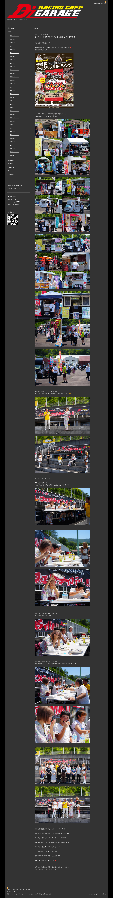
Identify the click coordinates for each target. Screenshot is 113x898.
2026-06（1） (14, 35)
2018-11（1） (14, 135)
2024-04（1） (14, 63)
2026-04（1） (14, 42)
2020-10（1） (14, 111)
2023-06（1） (14, 73)
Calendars (11, 167)
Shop (10, 171)
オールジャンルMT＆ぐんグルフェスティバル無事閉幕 (55, 37)
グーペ (98, 894)
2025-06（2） (14, 49)
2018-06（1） (14, 138)
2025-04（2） (14, 53)
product (11, 160)
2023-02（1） (14, 87)
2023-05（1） (14, 76)
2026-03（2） (14, 46)
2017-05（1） (14, 148)
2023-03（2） (14, 83)
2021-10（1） (14, 100)
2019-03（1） (14, 128)
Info (9, 31)
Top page (11, 28)
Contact (11, 174)
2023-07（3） (14, 70)
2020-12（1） (14, 107)
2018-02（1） (14, 145)
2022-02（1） (14, 94)
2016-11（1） (14, 155)
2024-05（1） (14, 59)
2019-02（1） (14, 131)
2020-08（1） (14, 117)
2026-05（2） (14, 39)
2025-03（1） (14, 56)
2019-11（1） (14, 121)
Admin (104, 894)
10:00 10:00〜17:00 (14, 188)
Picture (10, 164)
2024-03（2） (14, 66)
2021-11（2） (14, 97)
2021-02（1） (14, 104)
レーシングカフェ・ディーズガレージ (24, 894)
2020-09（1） (14, 114)
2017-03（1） (14, 152)
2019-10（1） (14, 124)
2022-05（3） (14, 90)
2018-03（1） (14, 141)
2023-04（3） (14, 80)
